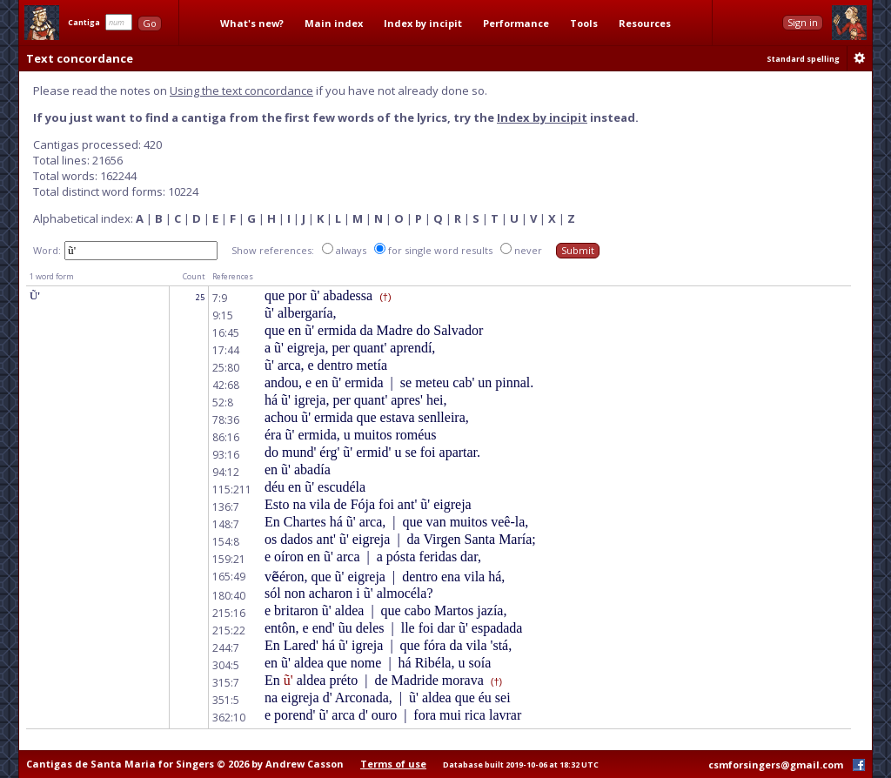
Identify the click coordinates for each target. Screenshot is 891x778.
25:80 (225, 367)
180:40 (228, 595)
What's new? (252, 23)
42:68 (225, 385)
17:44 (225, 350)
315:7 (225, 682)
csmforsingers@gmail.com (775, 764)
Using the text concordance (241, 90)
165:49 (228, 576)
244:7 (225, 648)
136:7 (225, 507)
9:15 (222, 315)
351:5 (225, 700)
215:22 (228, 630)
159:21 (228, 559)
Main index (334, 23)
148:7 (225, 524)
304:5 (225, 665)
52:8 (222, 402)
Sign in (802, 22)
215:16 (228, 613)
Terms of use (393, 763)
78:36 (225, 419)
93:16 (225, 454)
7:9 (219, 298)
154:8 (225, 541)
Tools (584, 23)
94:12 (225, 472)
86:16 (225, 437)
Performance (516, 23)
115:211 (231, 489)
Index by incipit (423, 23)
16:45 (225, 332)
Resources (645, 23)
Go (150, 23)
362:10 (228, 717)
